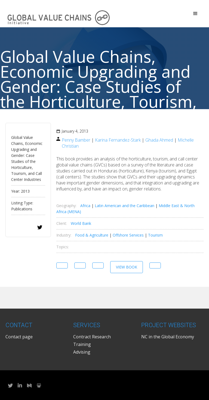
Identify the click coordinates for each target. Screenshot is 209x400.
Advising (81, 352)
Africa (85, 205)
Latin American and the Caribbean (124, 205)
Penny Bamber (76, 140)
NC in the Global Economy (167, 337)
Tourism (155, 235)
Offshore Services (128, 235)
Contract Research (92, 337)
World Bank (81, 223)
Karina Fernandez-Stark (118, 140)
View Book (126, 267)
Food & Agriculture (91, 235)
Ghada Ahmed (159, 140)
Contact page (19, 337)
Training (82, 344)
